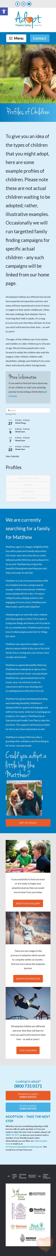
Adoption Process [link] (28, 978)
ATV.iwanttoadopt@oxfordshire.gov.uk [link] (24, 1146)
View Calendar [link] (12, 456)
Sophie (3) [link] (28, 484)
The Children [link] (28, 1050)
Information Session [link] (20, 432)
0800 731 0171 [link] (13, 1135)
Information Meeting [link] (20, 423)
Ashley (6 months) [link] (28, 498)
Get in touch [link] (28, 822)
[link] (4, 11)
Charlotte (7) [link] (28, 491)
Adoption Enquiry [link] (28, 903)
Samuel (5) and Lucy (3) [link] (28, 478)
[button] (16, 38)
